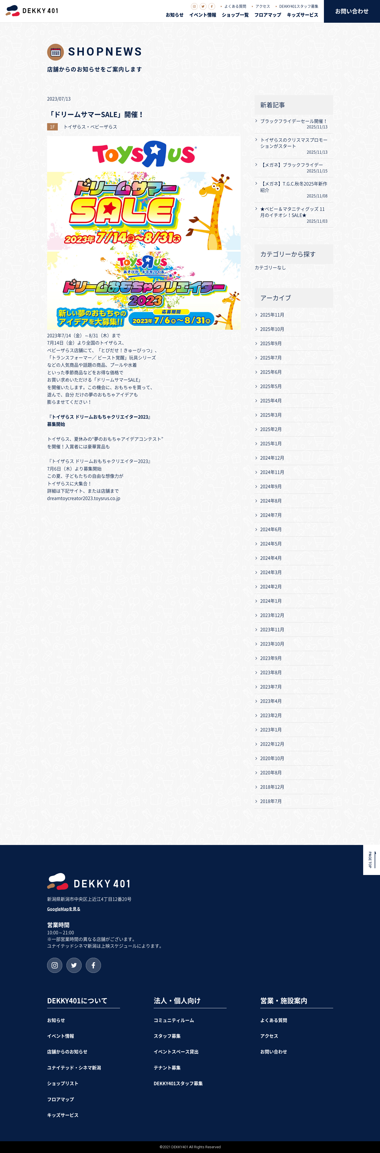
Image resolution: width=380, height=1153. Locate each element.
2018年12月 (272, 787)
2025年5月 (271, 386)
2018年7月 (271, 801)
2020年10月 (272, 758)
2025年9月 (271, 343)
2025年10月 (272, 329)
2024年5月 (271, 543)
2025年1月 (271, 443)
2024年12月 (272, 458)
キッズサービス (302, 15)
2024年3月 (271, 572)
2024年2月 (271, 586)
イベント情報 (202, 15)
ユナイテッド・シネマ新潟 (74, 1067)
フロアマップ (267, 15)
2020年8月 (271, 772)
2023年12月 (272, 615)
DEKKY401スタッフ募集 (298, 6)
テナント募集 (167, 1067)
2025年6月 (271, 372)
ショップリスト (63, 1083)
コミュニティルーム (174, 1020)
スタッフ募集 (167, 1036)
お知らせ (175, 15)
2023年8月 (271, 672)
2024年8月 (271, 501)
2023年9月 (271, 658)
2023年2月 (271, 715)
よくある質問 (235, 6)
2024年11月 (272, 472)
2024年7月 (271, 515)
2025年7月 (271, 357)
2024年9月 (271, 486)
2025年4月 (271, 400)
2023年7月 (271, 687)
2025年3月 (271, 415)
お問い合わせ (352, 11)
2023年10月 (272, 644)
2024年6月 (271, 529)
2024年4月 (271, 558)
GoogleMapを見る (63, 909)
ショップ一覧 (235, 15)
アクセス (262, 6)
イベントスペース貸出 (176, 1051)
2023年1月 (271, 729)
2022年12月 (272, 744)
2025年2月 (271, 429)
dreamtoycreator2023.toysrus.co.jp (83, 498)
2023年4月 (271, 701)
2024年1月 (271, 601)
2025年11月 (272, 315)
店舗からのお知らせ (67, 1051)
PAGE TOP (370, 860)
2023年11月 (272, 629)
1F (52, 127)
